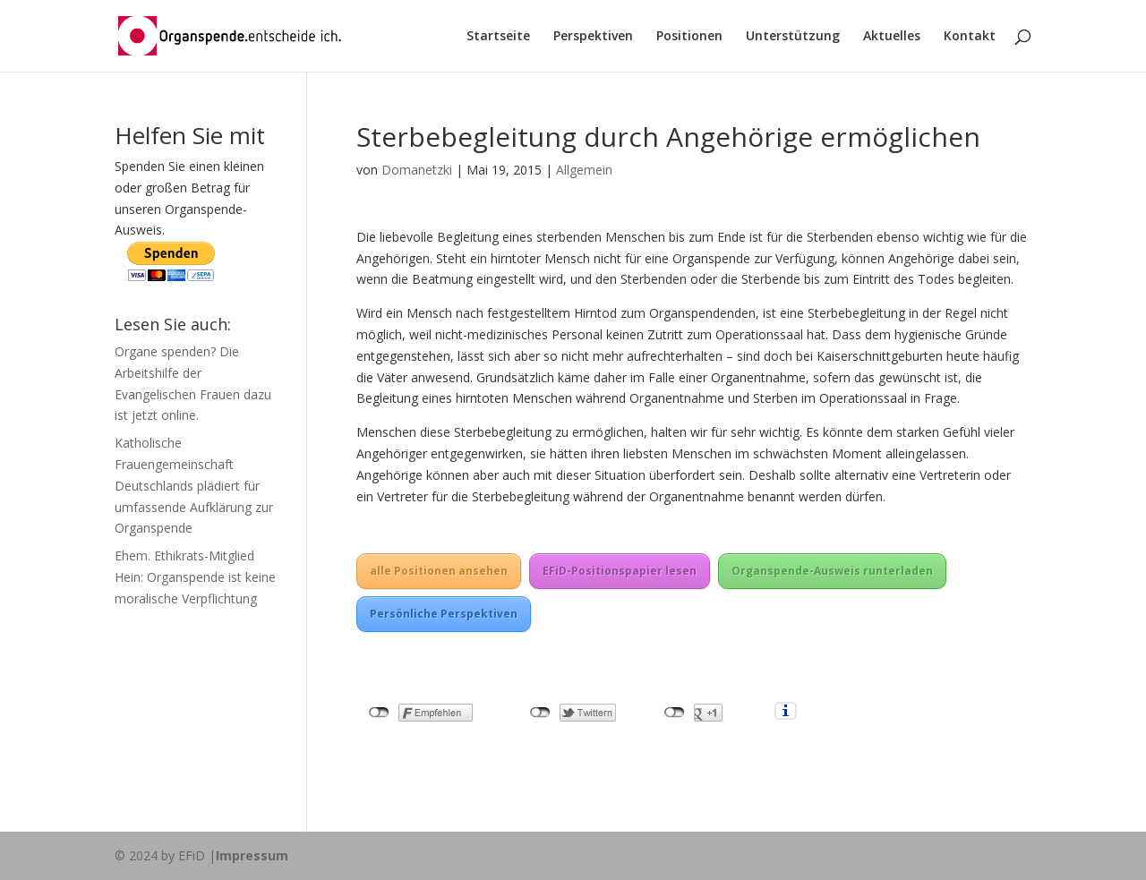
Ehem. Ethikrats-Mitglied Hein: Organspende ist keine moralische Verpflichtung (195, 577)
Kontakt (970, 37)
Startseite (498, 37)
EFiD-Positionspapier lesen (620, 570)
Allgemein (584, 169)
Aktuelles (891, 37)
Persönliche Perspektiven (443, 613)
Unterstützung (793, 37)
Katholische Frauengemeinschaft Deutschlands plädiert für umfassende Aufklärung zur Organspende (194, 485)
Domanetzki (416, 169)
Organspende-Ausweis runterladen (832, 570)
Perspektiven (593, 37)
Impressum (252, 855)
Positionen (689, 37)
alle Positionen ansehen (439, 570)
